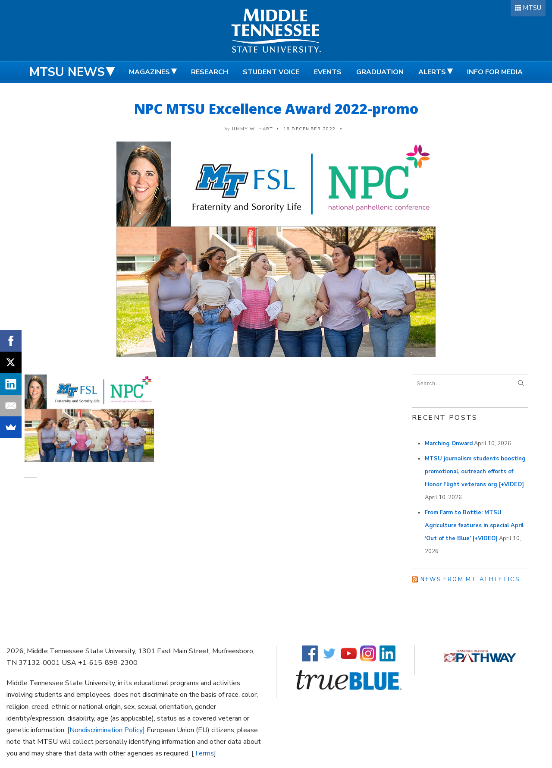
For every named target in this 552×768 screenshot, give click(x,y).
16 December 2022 (309, 129)
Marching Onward (449, 443)
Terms (204, 753)
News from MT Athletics (470, 579)
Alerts (432, 72)
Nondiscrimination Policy (106, 730)
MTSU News (67, 72)
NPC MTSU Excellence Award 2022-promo (276, 108)
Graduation (380, 72)
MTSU (532, 7)
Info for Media (495, 72)
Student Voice (271, 72)
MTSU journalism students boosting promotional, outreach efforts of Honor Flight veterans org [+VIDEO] (475, 471)
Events (328, 72)
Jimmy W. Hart (252, 129)
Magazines (149, 72)
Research (209, 72)
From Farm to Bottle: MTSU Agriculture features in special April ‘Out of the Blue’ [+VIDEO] (474, 525)
